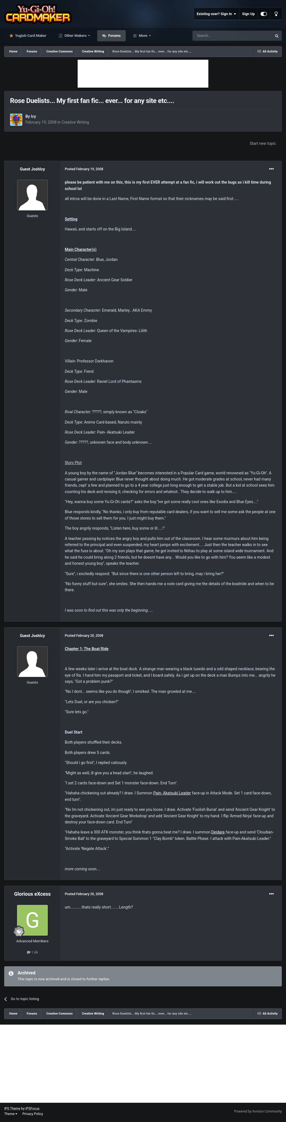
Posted (84, 169)
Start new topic (263, 143)
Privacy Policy (32, 1114)
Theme (10, 1114)
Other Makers (76, 35)
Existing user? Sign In (216, 14)
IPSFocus (32, 1109)
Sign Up (248, 14)
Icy (33, 116)
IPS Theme (12, 1109)
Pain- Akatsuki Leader (172, 793)
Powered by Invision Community (258, 1111)
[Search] (219, 36)
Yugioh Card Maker (30, 35)
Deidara (218, 832)
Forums (114, 35)
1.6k (32, 952)
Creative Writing (75, 122)
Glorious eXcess (32, 894)
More (143, 35)
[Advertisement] (143, 74)
